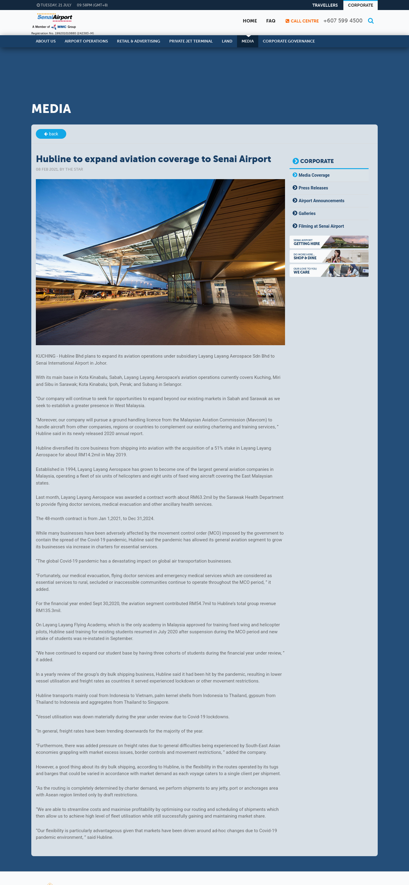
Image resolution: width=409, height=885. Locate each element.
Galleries (307, 213)
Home (250, 21)
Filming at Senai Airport (321, 226)
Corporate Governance (289, 41)
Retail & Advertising (138, 41)
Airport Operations (86, 41)
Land (227, 41)
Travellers (325, 5)
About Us (46, 41)
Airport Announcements (322, 200)
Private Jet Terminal (191, 41)
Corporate (360, 5)
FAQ (270, 21)
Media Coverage (314, 175)
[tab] (329, 175)
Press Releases (313, 188)
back (53, 133)
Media (248, 41)
